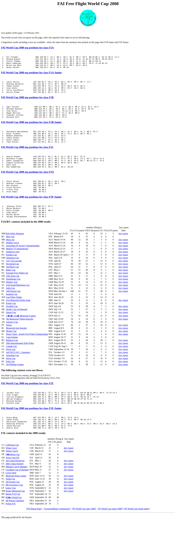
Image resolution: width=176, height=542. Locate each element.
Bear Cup (10, 254)
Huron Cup (11, 330)
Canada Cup (11, 363)
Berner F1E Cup (13, 516)
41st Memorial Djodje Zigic (18, 317)
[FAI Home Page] (34, 531)
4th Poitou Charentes (15, 523)
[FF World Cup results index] (137, 531)
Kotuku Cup (11, 272)
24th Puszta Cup (13, 308)
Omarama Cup (12, 275)
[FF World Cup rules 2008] (84, 531)
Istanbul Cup (11, 311)
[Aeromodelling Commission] (57, 531)
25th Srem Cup (12, 293)
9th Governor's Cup (14, 507)
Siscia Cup (10, 366)
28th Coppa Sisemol (15, 486)
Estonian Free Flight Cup (17, 290)
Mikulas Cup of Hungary (17, 489)
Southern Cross (12, 269)
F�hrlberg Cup (13, 477)
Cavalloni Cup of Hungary (17, 492)
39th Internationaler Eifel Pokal (20, 360)
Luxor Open (11, 495)
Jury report (123, 251)
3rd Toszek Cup (13, 504)
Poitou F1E (11, 526)
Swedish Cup (12, 323)
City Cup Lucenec (14, 278)
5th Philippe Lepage (15, 382)
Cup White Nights (14, 314)
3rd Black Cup (12, 284)
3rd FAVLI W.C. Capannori (18, 369)
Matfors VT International (17, 266)
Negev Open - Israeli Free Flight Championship (27, 351)
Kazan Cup (11, 320)
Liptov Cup (11, 510)
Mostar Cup (11, 348)
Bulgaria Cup (12, 357)
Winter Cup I (11, 470)
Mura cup (10, 257)
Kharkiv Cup (11, 299)
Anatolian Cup (12, 373)
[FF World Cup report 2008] (110, 531)
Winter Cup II (12, 473)
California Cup (12, 467)
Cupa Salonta (12, 354)
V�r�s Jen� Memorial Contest (21, 333)
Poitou (9, 342)
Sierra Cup (10, 376)
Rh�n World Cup (14, 520)
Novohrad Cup (12, 281)
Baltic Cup (10, 287)
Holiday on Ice (12, 260)
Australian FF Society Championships (22, 263)
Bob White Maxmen (15, 251)
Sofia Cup (10, 305)
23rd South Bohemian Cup (17, 302)
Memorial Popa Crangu (16, 498)
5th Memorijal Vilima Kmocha (19, 336)
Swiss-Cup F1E (12, 480)
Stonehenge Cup (13, 296)
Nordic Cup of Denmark (16, 327)
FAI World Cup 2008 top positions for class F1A (27, 47)
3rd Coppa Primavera (15, 483)
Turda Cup (10, 501)
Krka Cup (10, 379)
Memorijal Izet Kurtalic (16, 345)
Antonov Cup (12, 339)
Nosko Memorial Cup (15, 513)
